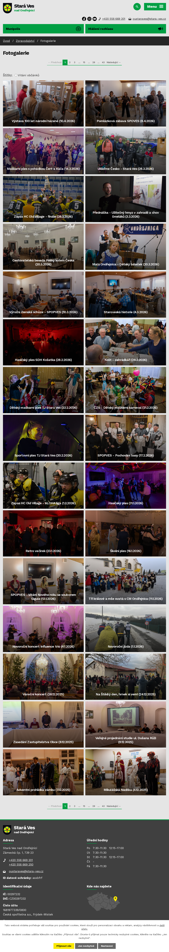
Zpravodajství (25, 41)
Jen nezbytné (86, 946)
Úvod (6, 41)
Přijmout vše (63, 946)
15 (84, 62)
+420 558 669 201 (113, 18)
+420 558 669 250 (21, 864)
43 (103, 62)
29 (93, 62)
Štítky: (7, 75)
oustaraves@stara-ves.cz (149, 18)
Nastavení (107, 946)
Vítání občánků (28, 75)
